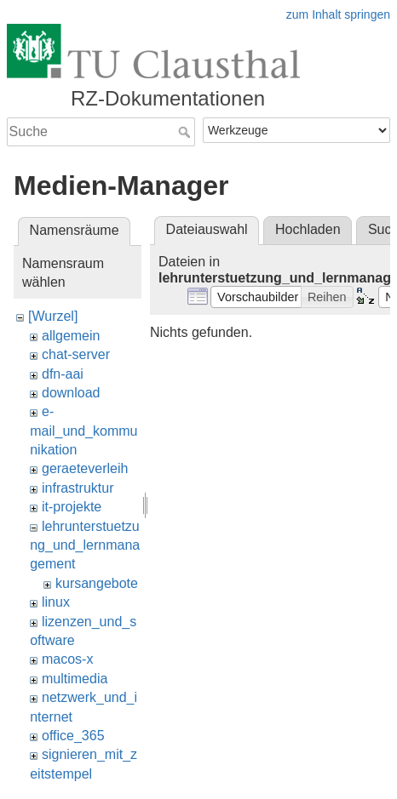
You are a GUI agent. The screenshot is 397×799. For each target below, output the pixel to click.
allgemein (71, 335)
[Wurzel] (53, 316)
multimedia (74, 678)
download (71, 392)
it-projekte (71, 506)
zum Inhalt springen (338, 14)
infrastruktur (77, 488)
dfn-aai (62, 374)
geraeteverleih (85, 468)
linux (56, 602)
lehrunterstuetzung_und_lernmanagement (85, 545)
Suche (186, 132)
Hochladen (308, 229)
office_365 (73, 735)
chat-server (76, 354)
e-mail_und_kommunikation (83, 430)
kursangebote (96, 583)
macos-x (67, 659)
